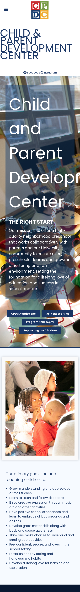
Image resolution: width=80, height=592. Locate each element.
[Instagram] (49, 72)
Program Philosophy (40, 322)
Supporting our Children (40, 330)
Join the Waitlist (57, 314)
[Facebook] (32, 72)
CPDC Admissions (23, 314)
